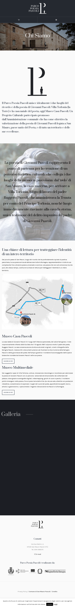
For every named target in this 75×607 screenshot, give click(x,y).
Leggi (55, 604)
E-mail (38, 554)
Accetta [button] (49, 604)
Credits (54, 591)
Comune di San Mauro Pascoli (40, 591)
